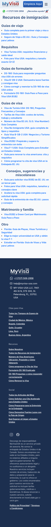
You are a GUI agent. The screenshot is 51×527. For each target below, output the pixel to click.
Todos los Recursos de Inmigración (25, 353)
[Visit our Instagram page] (11, 434)
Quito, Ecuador (15, 327)
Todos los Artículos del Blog (21, 395)
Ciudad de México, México (21, 320)
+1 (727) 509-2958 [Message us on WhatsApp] (23, 278)
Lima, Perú (13, 331)
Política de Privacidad (19, 505)
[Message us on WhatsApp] (11, 278)
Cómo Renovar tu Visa (19, 381)
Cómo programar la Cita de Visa (23, 366)
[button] (33, 4)
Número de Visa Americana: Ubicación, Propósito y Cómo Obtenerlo (22, 360)
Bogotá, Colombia (17, 324)
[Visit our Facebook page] (17, 434)
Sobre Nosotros (16, 349)
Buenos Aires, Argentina (20, 335)
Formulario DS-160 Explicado (22, 370)
